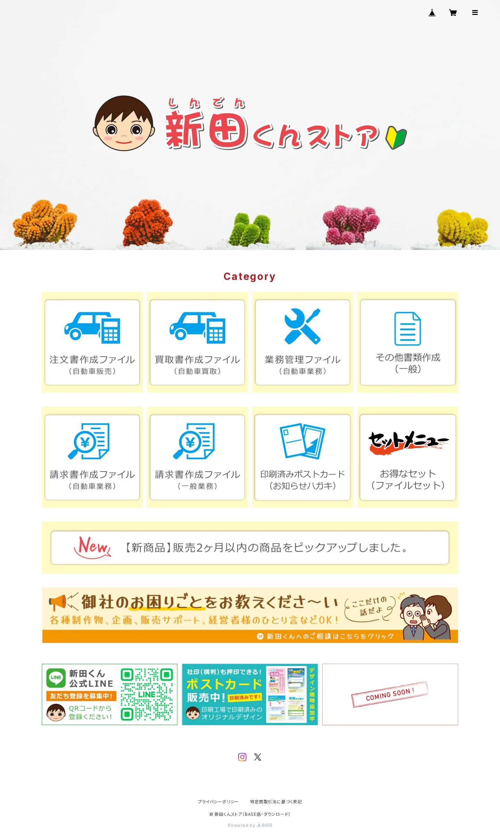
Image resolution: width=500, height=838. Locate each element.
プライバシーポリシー (218, 801)
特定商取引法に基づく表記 (276, 801)
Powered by (250, 825)
